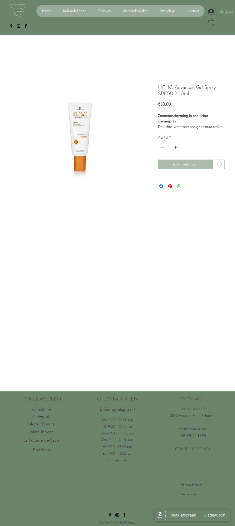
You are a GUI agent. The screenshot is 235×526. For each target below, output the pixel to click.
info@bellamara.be (192, 429)
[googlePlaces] (11, 26)
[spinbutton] (169, 147)
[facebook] (25, 26)
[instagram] (18, 26)
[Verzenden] (192, 494)
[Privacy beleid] (192, 485)
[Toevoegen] (220, 164)
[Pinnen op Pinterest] (170, 186)
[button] (211, 22)
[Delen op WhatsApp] (179, 186)
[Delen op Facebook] (161, 186)
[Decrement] (162, 147)
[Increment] (176, 147)
